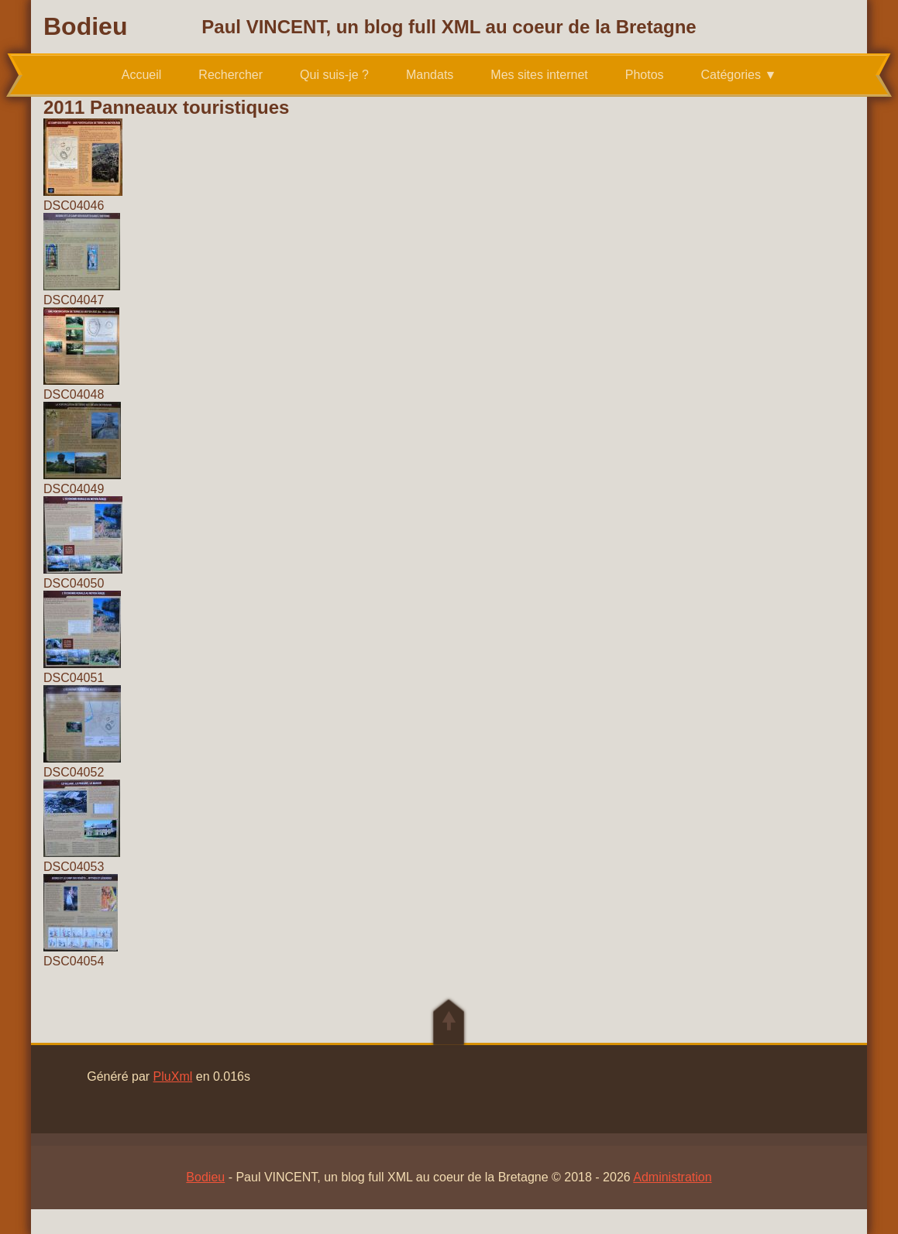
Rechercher (230, 74)
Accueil (142, 74)
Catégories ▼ (739, 74)
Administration (672, 1177)
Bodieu (85, 26)
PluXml (173, 1076)
